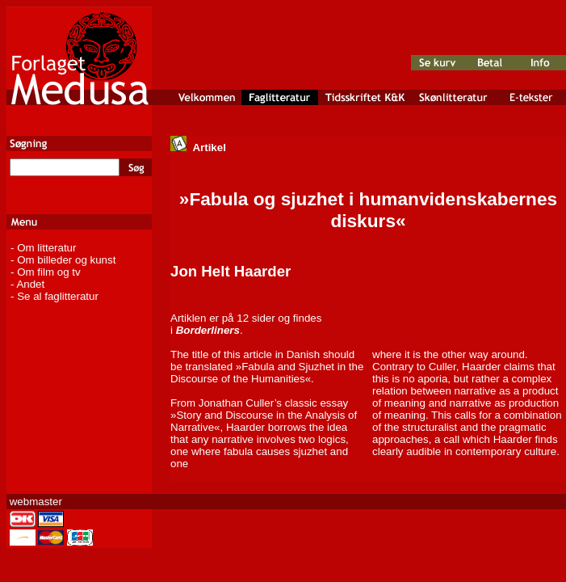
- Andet (27, 284)
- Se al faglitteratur (54, 296)
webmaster (36, 502)
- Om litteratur (43, 248)
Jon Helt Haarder (230, 271)
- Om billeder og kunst (62, 260)
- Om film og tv (45, 272)
